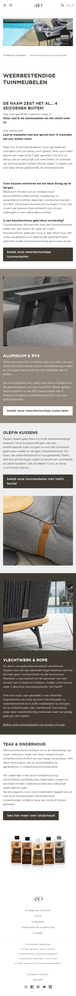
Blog (38, 916)
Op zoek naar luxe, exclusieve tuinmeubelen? (38, 963)
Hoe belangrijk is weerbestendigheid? (38, 954)
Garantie (38, 979)
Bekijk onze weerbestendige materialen (38, 410)
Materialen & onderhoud (38, 927)
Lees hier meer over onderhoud (31, 815)
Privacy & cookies (38, 974)
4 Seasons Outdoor (14, 55)
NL (70, 6)
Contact (38, 933)
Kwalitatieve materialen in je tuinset (38, 959)
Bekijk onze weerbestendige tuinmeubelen (29, 254)
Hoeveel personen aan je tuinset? (38, 949)
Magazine (38, 922)
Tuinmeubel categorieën (38, 944)
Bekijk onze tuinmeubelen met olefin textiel (35, 481)
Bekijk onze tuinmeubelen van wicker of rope (34, 725)
